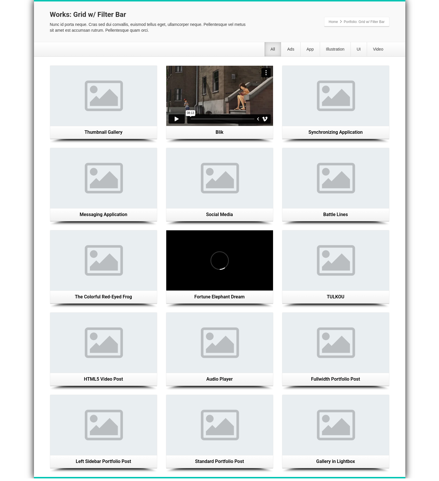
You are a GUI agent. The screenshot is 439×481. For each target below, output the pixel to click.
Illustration (321, 50)
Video (375, 50)
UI (350, 50)
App (291, 50)
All (243, 50)
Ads (266, 50)
